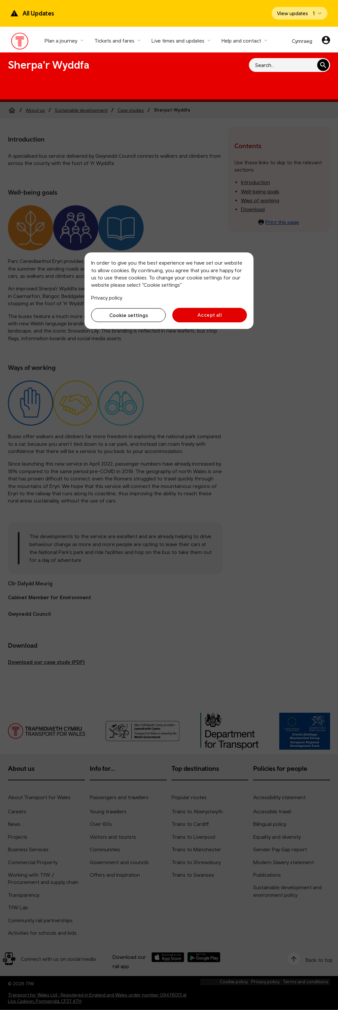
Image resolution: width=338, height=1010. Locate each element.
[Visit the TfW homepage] (20, 42)
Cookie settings (128, 315)
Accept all (209, 315)
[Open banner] (299, 13)
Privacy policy (106, 298)
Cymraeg (302, 41)
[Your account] (326, 41)
